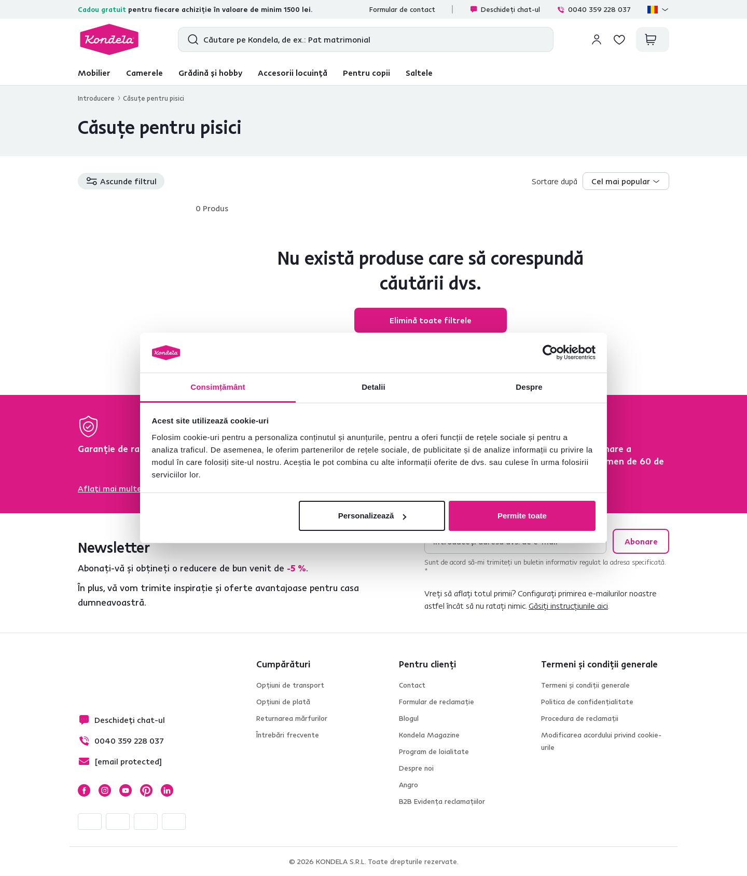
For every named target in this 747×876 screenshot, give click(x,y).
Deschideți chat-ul (504, 9)
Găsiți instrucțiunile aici (568, 605)
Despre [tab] (529, 386)
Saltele (419, 72)
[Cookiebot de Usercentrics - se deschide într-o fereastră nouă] (550, 353)
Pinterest (146, 790)
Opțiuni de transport (290, 685)
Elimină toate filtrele (431, 320)
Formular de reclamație (436, 701)
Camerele (144, 72)
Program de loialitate (434, 751)
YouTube (125, 790)
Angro (408, 784)
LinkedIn (167, 790)
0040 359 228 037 (594, 9)
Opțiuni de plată (283, 701)
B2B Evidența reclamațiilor (442, 801)
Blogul (409, 718)
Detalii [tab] (373, 386)
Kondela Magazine (429, 735)
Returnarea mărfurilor (291, 718)
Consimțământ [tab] (217, 386)
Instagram (105, 790)
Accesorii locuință (292, 72)
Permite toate (522, 515)
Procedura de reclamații (579, 718)
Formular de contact (402, 9)
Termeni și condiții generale (585, 685)
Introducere (96, 98)
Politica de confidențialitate (587, 701)
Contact (412, 685)
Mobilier (94, 72)
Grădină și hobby (210, 72)
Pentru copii (366, 72)
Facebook (84, 790)
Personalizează (372, 515)
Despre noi (416, 768)
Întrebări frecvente (287, 735)
